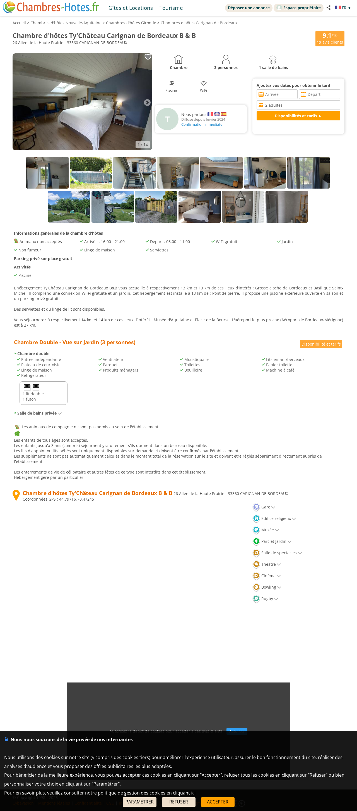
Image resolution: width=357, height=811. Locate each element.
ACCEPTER (217, 802)
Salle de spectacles (277, 552)
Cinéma (266, 575)
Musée (265, 529)
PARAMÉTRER (140, 802)
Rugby (265, 598)
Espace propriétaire (298, 7)
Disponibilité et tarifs (321, 344)
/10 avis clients (330, 38)
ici (193, 793)
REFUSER (178, 802)
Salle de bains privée (38, 413)
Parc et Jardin (272, 541)
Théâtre (266, 564)
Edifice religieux (274, 518)
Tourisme (171, 7)
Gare (264, 507)
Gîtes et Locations (130, 7)
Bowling (266, 587)
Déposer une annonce (249, 7)
